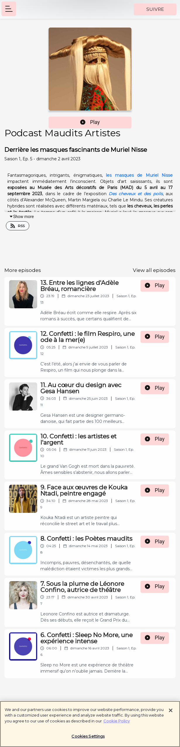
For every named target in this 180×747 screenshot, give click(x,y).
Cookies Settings (87, 738)
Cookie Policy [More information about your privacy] (116, 723)
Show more (21, 216)
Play (90, 122)
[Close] (170, 712)
